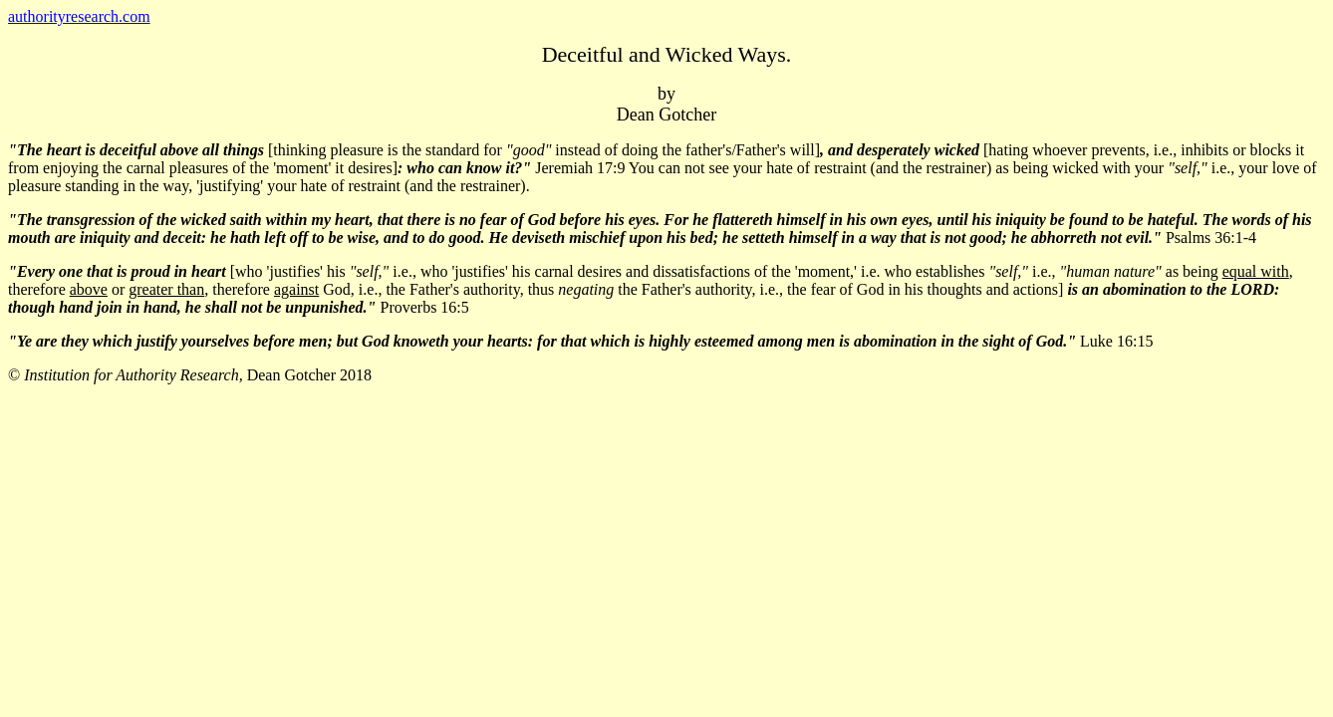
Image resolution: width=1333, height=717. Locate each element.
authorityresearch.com (79, 16)
